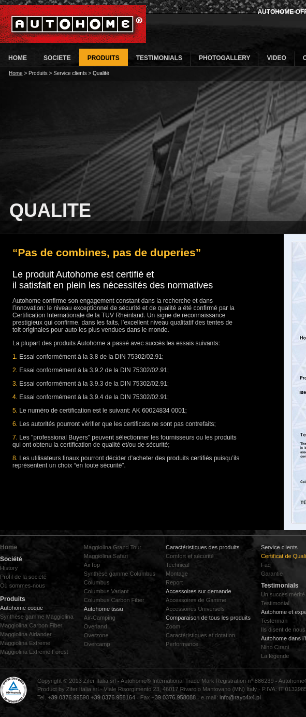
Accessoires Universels (195, 609)
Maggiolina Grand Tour (112, 547)
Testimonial (275, 603)
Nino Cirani (275, 647)
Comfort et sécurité (190, 556)
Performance (182, 644)
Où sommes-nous (22, 585)
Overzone (96, 635)
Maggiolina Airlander (26, 634)
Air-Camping (99, 617)
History (9, 568)
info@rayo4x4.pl (240, 697)
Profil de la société (23, 577)
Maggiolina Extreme (25, 643)
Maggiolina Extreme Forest (34, 652)
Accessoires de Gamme (196, 600)
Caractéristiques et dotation (200, 635)
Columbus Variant (106, 591)
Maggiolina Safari (106, 556)
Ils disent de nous (283, 629)
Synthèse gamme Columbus (119, 573)
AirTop (92, 565)
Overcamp (97, 644)
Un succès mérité (283, 594)
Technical (178, 565)
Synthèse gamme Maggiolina (37, 616)
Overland (95, 626)
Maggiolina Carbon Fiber (31, 625)
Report (174, 582)
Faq (266, 565)
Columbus (97, 582)
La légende (275, 656)
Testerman (274, 621)
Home (16, 73)
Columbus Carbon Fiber (114, 600)
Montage (177, 573)
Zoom (173, 626)
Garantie (272, 573)
